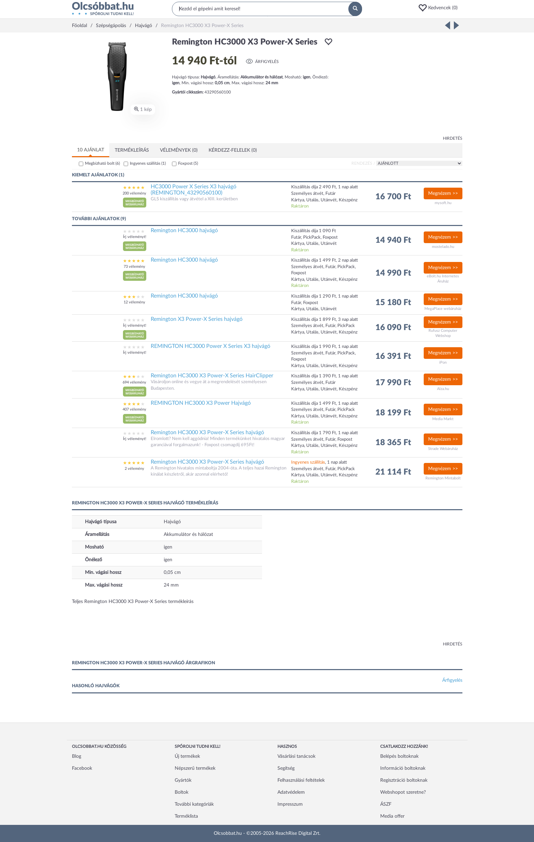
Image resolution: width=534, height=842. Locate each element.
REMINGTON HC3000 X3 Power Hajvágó (201, 403)
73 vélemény (134, 266)
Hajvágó (172, 521)
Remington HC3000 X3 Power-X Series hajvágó (207, 432)
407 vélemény (134, 409)
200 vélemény (134, 193)
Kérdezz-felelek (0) (233, 150)
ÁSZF (386, 804)
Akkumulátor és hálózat (188, 534)
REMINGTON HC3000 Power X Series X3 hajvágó (210, 346)
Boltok (181, 792)
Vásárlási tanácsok (296, 756)
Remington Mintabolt (443, 478)
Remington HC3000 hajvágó (184, 230)
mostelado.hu (443, 247)
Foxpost (188, 163)
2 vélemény (134, 468)
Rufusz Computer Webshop (443, 333)
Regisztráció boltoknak (403, 780)
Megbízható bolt (102, 163)
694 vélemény (134, 382)
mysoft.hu (443, 203)
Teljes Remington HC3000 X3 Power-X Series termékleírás (133, 601)
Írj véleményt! (134, 237)
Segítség (286, 768)
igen (168, 547)
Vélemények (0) (179, 150)
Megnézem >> (443, 193)
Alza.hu (443, 389)
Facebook (82, 768)
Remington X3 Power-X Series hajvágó (197, 319)
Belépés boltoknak (399, 756)
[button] (440, 7)
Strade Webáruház (443, 449)
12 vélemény (134, 302)
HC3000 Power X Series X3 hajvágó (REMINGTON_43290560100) (193, 190)
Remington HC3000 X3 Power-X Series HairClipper (212, 375)
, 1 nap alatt (319, 462)
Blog (76, 756)
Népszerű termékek (195, 768)
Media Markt (443, 419)
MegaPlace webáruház (442, 309)
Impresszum (290, 804)
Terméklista (186, 816)
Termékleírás (132, 150)
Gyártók (183, 780)
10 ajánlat (90, 150)
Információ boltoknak (402, 768)
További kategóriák (194, 804)
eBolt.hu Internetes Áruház (443, 279)
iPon (443, 362)
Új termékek (187, 756)
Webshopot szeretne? (403, 792)
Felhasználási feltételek (301, 780)
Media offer (392, 816)
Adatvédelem (291, 792)
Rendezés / (363, 163)
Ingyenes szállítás (148, 163)
